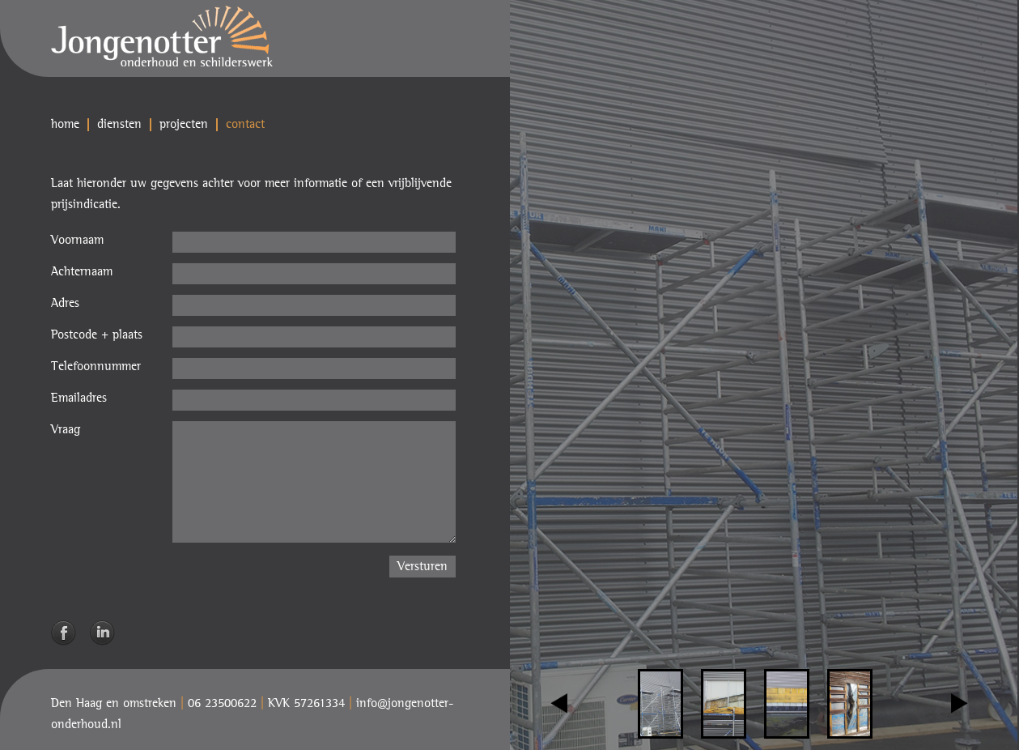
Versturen (422, 566)
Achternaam (82, 272)
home (65, 124)
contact (245, 124)
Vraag (65, 430)
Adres (65, 303)
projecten (183, 124)
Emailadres (79, 398)
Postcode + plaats (96, 335)
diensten (119, 124)
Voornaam (77, 240)
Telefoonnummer (96, 366)
